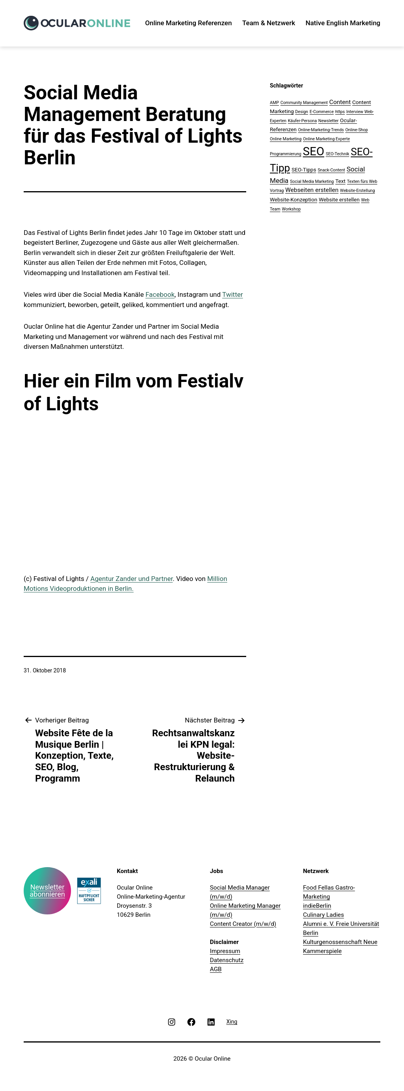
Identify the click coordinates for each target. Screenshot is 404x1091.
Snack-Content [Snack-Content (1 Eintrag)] (331, 170)
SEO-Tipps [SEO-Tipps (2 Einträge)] (304, 169)
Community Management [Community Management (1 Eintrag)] (304, 102)
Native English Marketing (342, 23)
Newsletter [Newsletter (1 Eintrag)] (328, 120)
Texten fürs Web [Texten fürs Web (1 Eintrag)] (362, 181)
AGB (216, 969)
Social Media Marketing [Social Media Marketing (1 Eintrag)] (312, 181)
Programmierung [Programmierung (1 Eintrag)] (285, 153)
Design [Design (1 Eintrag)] (301, 111)
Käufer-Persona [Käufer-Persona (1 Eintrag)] (302, 120)
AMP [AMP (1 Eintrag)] (274, 102)
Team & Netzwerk (268, 23)
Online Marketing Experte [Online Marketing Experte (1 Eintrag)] (326, 138)
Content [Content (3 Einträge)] (340, 102)
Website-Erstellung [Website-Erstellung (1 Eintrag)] (357, 190)
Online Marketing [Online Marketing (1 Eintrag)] (285, 138)
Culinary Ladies (323, 914)
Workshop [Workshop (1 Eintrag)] (291, 209)
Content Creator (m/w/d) (243, 923)
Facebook (160, 294)
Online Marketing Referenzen (188, 23)
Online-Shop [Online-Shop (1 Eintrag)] (356, 129)
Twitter (232, 294)
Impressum (225, 951)
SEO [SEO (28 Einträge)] (313, 151)
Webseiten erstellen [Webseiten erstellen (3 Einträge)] (312, 190)
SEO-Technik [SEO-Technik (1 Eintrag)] (337, 153)
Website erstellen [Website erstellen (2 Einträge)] (339, 199)
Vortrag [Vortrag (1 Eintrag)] (277, 190)
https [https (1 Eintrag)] (340, 111)
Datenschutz (226, 960)
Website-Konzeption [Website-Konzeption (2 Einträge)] (293, 199)
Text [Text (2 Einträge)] (340, 181)
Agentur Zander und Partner (131, 579)
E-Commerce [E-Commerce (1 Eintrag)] (322, 111)
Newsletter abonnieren (47, 890)
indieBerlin (317, 905)
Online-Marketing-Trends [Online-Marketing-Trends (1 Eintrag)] (321, 129)
